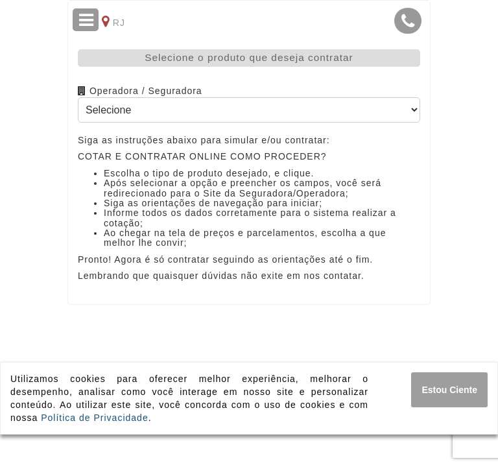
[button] (408, 20)
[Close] (449, 389)
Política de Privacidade (94, 418)
